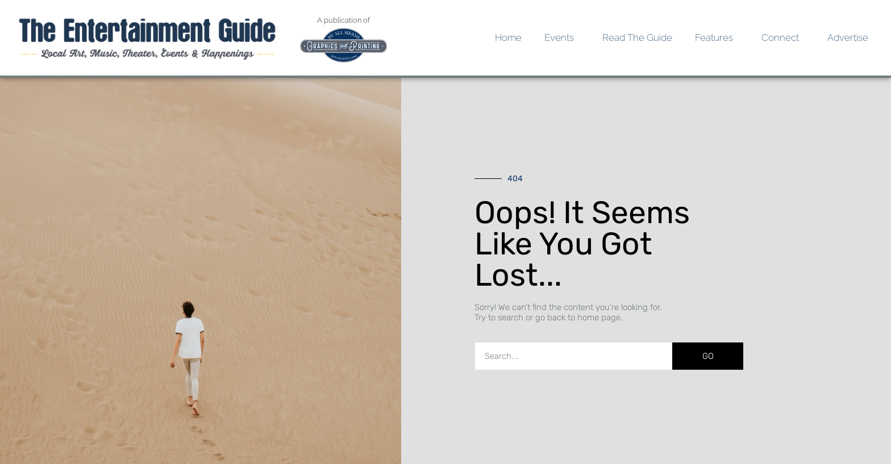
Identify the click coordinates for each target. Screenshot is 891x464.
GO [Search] (708, 356)
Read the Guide (637, 37)
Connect (783, 38)
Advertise (847, 37)
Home (508, 37)
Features (717, 38)
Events (562, 38)
